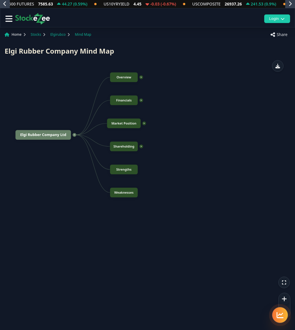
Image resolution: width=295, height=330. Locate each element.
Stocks (36, 34)
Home (17, 34)
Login (277, 18)
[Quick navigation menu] (280, 315)
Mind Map (83, 34)
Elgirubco (58, 34)
